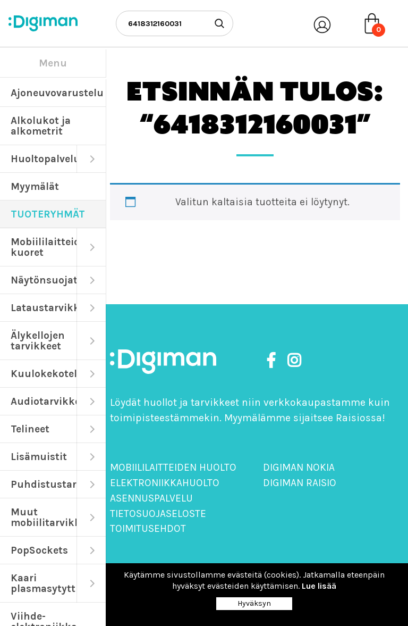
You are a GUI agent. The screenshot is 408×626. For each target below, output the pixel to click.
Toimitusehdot (148, 528)
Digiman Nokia (299, 467)
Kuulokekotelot (43, 374)
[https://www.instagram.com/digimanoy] (294, 361)
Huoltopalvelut (43, 159)
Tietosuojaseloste (158, 513)
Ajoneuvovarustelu (57, 93)
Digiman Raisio (299, 483)
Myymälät (35, 186)
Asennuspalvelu (151, 498)
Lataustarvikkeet (43, 308)
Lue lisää (319, 586)
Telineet (30, 429)
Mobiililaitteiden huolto (173, 467)
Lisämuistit (39, 456)
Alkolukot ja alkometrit (41, 125)
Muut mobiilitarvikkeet (43, 517)
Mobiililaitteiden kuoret (43, 247)
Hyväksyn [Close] (254, 603)
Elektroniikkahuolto (164, 483)
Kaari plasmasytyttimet (43, 583)
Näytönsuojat (43, 280)
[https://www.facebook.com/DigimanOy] (273, 361)
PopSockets (39, 550)
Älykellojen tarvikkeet (38, 340)
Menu (53, 63)
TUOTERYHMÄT (48, 214)
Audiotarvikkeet (43, 401)
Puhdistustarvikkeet (43, 484)
